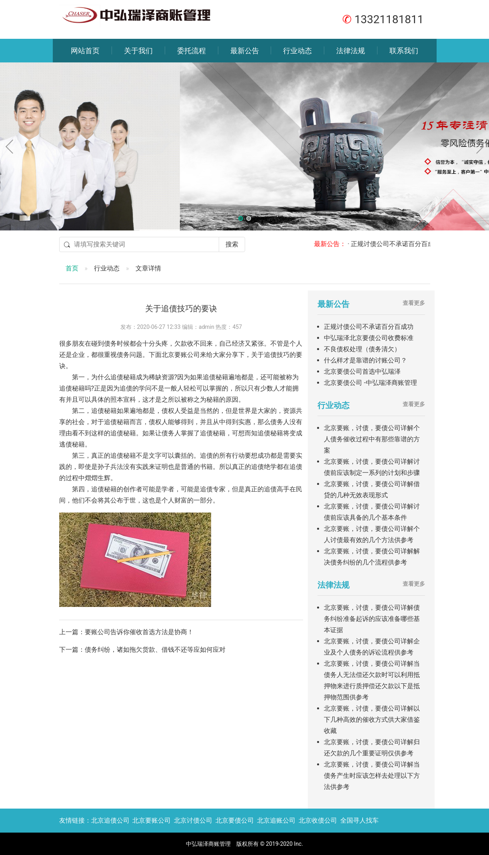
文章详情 (148, 268)
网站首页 (85, 50)
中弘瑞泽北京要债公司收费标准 (368, 338)
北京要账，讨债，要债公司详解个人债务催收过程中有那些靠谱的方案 (372, 439)
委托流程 (191, 50)
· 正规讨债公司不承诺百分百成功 (402, 244)
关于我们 (138, 50)
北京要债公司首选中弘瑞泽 (362, 371)
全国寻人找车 (359, 820)
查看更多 (414, 303)
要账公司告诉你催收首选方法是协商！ (139, 632)
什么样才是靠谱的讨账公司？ (365, 360)
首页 (72, 268)
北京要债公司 (235, 820)
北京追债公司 (110, 820)
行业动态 (297, 50)
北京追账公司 (276, 820)
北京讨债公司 (193, 820)
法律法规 (350, 50)
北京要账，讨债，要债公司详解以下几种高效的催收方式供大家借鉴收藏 (372, 720)
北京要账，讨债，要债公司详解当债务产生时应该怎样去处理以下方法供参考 (372, 776)
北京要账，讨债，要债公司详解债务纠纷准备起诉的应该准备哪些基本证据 (372, 619)
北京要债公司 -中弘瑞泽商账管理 (370, 382)
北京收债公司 (318, 820)
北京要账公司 (151, 820)
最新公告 (244, 50)
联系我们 (403, 50)
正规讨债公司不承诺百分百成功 (368, 326)
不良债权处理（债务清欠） (362, 349)
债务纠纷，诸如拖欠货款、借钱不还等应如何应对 (155, 649)
